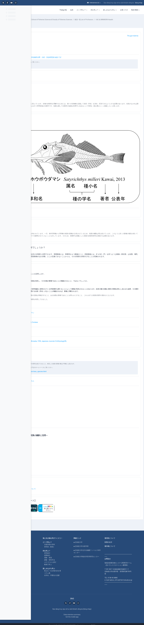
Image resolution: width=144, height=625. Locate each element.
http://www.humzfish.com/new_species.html (63, 364)
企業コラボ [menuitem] (97, 10)
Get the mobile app (85, 614)
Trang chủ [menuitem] (36, 10)
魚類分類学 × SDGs (52, 89)
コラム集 (63, 566)
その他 (46, 474)
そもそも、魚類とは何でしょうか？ (60, 233)
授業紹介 (63, 548)
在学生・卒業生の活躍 (67, 568)
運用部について (121, 531)
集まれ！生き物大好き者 (68, 564)
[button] (94, 3)
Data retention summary (85, 612)
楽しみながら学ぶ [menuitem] (82, 10)
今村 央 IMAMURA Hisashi (48, 22)
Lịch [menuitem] (44, 10)
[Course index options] (28, 9)
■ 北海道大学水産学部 (94, 539)
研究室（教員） (65, 540)
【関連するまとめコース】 (56, 493)
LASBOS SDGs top (35, 541)
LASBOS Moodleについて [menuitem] (113, 10)
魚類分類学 (48, 38)
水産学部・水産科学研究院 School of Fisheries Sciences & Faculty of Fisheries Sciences (75, 19)
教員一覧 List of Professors (116, 19)
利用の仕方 (120, 535)
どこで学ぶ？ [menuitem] (54, 10)
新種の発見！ (49, 255)
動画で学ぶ (63, 557)
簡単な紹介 (48, 122)
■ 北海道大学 (91, 535)
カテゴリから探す (66, 555)
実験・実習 (63, 550)
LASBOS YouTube (35, 535)
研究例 (46, 346)
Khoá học (40, 19)
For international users (36, 548)
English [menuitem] (129, 10)
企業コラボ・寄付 (35, 552)
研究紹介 (63, 546)
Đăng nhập (138, 3)
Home (31, 531)
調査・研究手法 (65, 553)
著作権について (121, 539)
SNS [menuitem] (136, 10)
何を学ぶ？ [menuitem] (67, 10)
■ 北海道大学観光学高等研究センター (100, 549)
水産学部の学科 (65, 537)
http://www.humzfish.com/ (55, 68)
